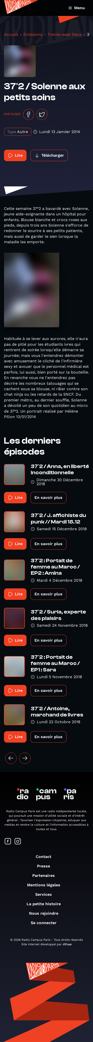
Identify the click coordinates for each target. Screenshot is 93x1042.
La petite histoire (46, 903)
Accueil (11, 34)
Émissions (32, 34)
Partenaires (46, 875)
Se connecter (46, 922)
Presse (46, 866)
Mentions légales (46, 885)
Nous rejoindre (46, 913)
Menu (76, 7)
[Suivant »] (24, 758)
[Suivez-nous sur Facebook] (8, 841)
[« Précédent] (10, 758)
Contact (46, 856)
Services (46, 894)
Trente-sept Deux (65, 34)
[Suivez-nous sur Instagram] (18, 841)
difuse (67, 944)
